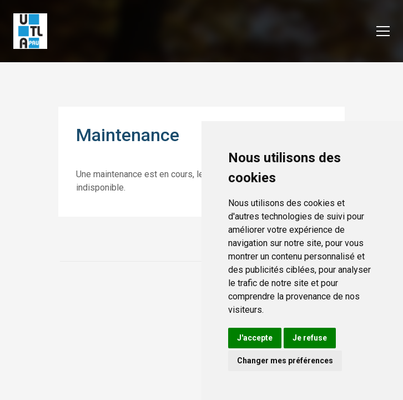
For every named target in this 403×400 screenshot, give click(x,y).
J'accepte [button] (255, 337)
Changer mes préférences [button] (285, 360)
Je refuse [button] (310, 337)
